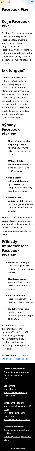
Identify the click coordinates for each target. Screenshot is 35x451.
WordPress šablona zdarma (17, 419)
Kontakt (7, 378)
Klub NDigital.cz (11, 389)
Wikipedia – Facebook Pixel (15, 358)
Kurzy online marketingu (15, 392)
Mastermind (9, 395)
